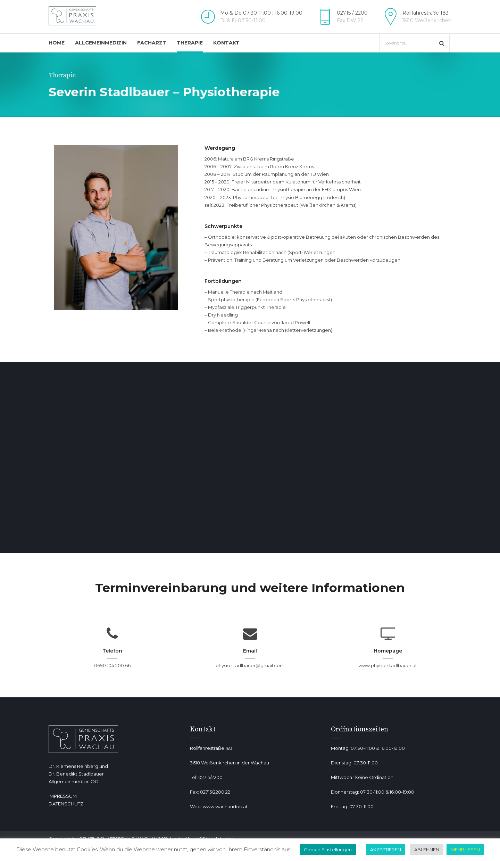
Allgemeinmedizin (101, 43)
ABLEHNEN (426, 849)
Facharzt (151, 43)
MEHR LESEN (465, 849)
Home (57, 43)
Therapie (190, 43)
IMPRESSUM (63, 796)
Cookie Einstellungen (328, 849)
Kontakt (226, 43)
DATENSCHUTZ (66, 803)
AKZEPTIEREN (385, 849)
